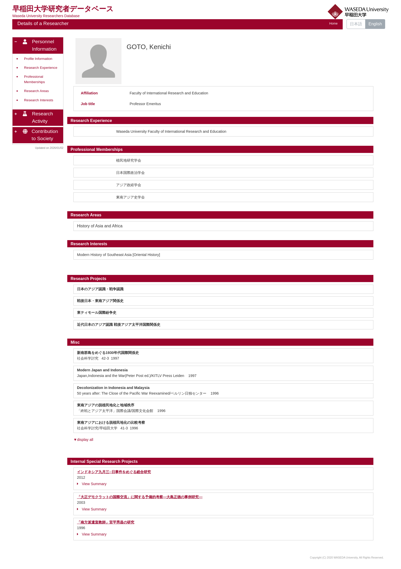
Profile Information (38, 59)
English (375, 24)
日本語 (356, 24)
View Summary (92, 484)
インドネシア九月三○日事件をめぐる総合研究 (114, 472)
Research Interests (38, 100)
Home (333, 23)
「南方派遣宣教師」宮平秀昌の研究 (105, 522)
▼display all (83, 440)
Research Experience (40, 68)
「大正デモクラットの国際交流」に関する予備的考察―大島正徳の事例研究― (140, 497)
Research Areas (36, 91)
